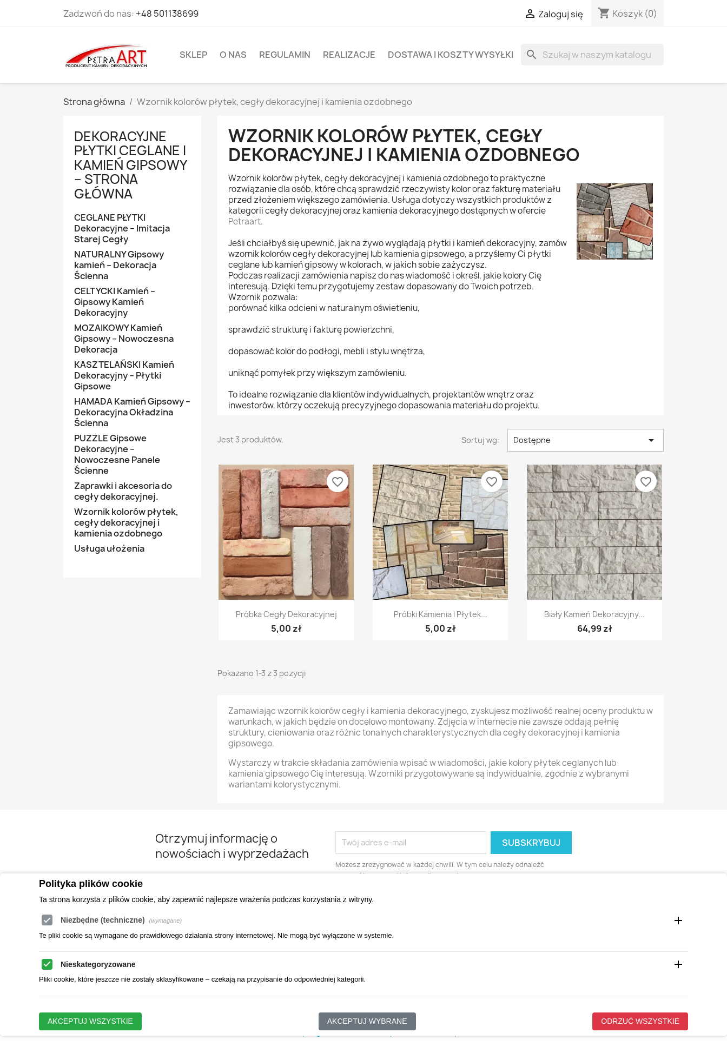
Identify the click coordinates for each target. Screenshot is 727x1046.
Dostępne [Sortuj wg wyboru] (585, 440)
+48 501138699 (167, 13)
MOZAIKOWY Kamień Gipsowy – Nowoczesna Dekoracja (124, 338)
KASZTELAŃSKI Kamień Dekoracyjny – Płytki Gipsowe (124, 375)
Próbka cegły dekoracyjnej (286, 614)
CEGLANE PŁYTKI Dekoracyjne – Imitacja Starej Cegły (122, 228)
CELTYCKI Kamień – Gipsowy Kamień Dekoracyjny (114, 302)
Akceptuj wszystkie (90, 1020)
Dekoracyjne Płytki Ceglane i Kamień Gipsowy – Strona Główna (130, 165)
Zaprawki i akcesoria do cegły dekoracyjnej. (123, 491)
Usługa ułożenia (109, 548)
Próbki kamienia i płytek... (440, 614)
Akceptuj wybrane (367, 1020)
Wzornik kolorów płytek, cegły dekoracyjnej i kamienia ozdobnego (126, 522)
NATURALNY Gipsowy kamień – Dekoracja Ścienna (119, 265)
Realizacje (349, 55)
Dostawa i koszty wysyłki (450, 55)
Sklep (193, 55)
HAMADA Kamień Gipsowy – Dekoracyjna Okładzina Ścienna (132, 412)
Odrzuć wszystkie (640, 1020)
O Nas (233, 55)
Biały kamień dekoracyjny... (594, 614)
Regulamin (284, 55)
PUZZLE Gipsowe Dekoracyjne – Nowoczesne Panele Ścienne (117, 454)
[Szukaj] (592, 54)
